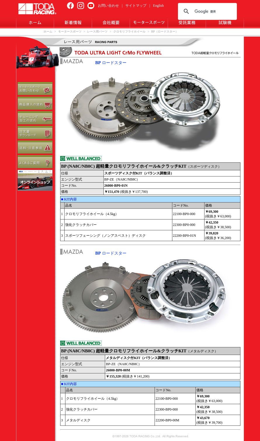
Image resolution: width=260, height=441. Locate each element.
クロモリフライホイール (129, 31)
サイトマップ (135, 6)
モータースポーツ (70, 31)
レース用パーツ (97, 31)
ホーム (48, 31)
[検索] (207, 11)
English (158, 6)
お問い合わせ (108, 6)
